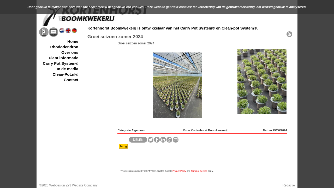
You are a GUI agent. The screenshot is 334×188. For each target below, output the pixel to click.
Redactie (289, 185)
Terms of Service (199, 171)
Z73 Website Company (82, 185)
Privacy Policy (179, 171)
